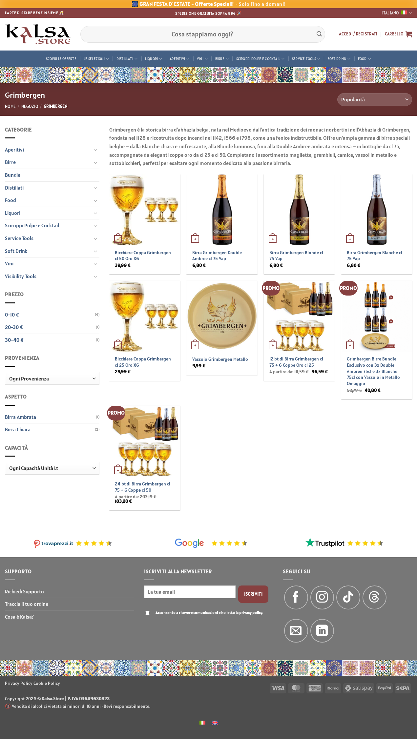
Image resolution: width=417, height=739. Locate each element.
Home (10, 106)
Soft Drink (339, 59)
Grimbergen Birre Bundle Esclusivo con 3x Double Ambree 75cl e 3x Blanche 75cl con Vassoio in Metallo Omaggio (373, 371)
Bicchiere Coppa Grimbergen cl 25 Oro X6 (143, 362)
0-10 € (12, 314)
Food (364, 59)
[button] (358, 34)
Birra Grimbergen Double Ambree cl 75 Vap (217, 256)
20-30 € (14, 327)
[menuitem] (202, 722)
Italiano (397, 13)
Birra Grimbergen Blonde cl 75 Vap (296, 256)
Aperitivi (179, 59)
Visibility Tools (20, 276)
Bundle (12, 175)
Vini (202, 59)
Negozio (29, 106)
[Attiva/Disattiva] (95, 150)
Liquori (153, 59)
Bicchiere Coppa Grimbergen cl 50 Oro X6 (143, 256)
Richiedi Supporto (24, 591)
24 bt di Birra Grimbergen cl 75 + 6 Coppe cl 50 (142, 487)
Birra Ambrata (20, 417)
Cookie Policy (46, 683)
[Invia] (319, 34)
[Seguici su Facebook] (296, 597)
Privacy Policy (18, 683)
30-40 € (14, 340)
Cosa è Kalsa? (19, 616)
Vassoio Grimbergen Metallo (220, 359)
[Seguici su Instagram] (322, 597)
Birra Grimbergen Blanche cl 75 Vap (374, 256)
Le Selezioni (96, 59)
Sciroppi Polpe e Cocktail (260, 59)
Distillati (127, 59)
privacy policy (250, 612)
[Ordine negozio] (374, 99)
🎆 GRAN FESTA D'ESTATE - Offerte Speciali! (208, 4)
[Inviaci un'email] (296, 631)
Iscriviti (253, 594)
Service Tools (306, 59)
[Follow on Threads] (374, 597)
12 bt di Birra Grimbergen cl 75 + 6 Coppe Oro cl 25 (296, 362)
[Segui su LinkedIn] (322, 631)
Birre (222, 59)
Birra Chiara (18, 429)
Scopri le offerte (61, 58)
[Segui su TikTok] (348, 597)
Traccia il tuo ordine (26, 604)
